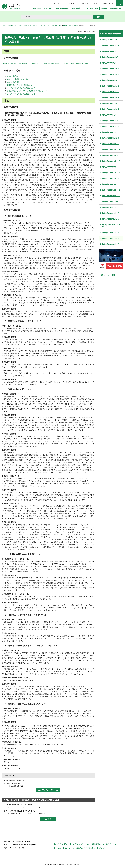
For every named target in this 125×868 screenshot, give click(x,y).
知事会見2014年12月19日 (111, 190)
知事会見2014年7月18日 (110, 115)
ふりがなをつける (71, 3)
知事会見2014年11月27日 (111, 173)
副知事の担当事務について (16, 76)
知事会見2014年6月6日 (110, 80)
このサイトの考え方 (61, 844)
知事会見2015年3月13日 (110, 233)
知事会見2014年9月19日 (110, 132)
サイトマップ (112, 844)
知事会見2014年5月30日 (110, 74)
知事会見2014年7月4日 (110, 103)
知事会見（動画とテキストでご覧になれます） (47, 25)
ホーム (4, 25)
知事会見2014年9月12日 (110, 126)
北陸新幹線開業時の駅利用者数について (21, 85)
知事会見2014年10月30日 (111, 161)
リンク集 (58, 848)
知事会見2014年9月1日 (110, 121)
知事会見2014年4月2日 (110, 40)
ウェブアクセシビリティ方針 (80, 844)
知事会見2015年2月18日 (110, 219)
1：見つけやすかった (13, 813)
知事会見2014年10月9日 (110, 144)
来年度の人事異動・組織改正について (20, 79)
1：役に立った (11, 807)
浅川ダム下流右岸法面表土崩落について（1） (23, 88)
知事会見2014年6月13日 (110, 86)
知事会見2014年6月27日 (110, 97)
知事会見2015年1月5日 (110, 201)
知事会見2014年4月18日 (110, 51)
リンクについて (69, 848)
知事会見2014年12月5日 (110, 178)
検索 (119, 4)
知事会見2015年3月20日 (110, 238)
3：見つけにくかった (42, 813)
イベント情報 (109, 275)
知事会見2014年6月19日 (110, 92)
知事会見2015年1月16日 (110, 207)
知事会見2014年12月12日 (111, 184)
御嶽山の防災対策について (16, 82)
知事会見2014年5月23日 (110, 68)
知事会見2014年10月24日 (111, 155)
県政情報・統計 (12, 25)
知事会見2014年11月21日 (111, 167)
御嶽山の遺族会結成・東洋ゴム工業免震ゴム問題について (27, 91)
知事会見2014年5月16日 (110, 63)
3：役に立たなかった (38, 807)
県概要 (21, 25)
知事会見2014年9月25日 (110, 138)
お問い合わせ (102, 848)
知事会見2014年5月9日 (110, 57)
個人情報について (98, 844)
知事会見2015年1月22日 (110, 213)
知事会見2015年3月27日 (110, 244)
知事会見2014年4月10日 (110, 45)
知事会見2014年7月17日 (110, 109)
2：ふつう (23, 807)
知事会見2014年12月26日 (111, 196)
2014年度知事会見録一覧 (70, 25)
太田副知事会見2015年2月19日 (111, 226)
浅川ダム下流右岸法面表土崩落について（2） (23, 94)
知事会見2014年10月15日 (111, 149)
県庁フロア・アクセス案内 (86, 848)
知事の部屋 (27, 25)
